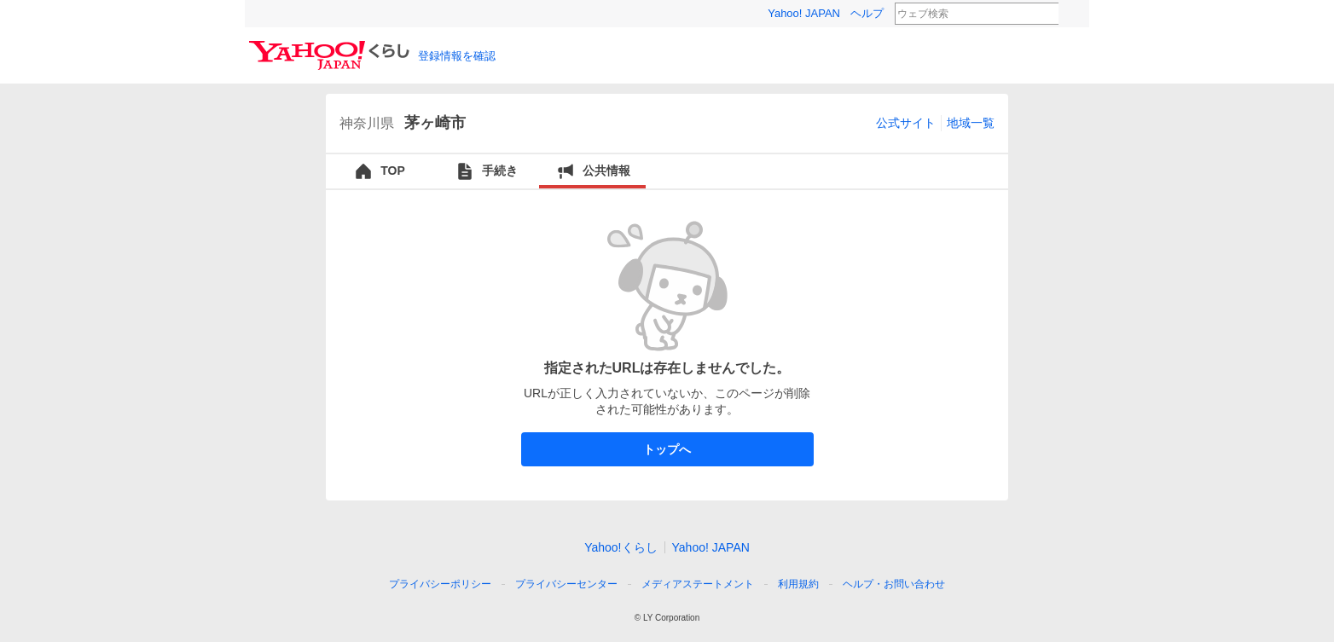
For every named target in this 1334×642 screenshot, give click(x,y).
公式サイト (906, 123)
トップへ (667, 449)
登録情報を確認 (457, 55)
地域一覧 (971, 123)
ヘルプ (867, 13)
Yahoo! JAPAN (804, 13)
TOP (379, 171)
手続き (486, 171)
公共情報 (592, 171)
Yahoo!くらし (620, 547)
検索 (1069, 14)
